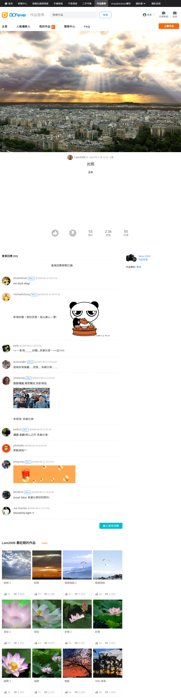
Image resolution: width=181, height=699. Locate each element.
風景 (138, 267)
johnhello (18, 445)
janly (16, 345)
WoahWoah (20, 278)
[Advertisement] (90, 203)
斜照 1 (7, 582)
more (45, 543)
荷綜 (36, 631)
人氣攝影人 (23, 26)
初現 (97, 631)
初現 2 (68, 631)
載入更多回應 (111, 525)
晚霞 (67, 655)
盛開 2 (7, 681)
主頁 (4, 26)
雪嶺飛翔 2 (71, 582)
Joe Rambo (20, 508)
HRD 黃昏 (100, 655)
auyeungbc (19, 361)
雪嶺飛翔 (100, 582)
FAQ (87, 26)
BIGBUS (18, 491)
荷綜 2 (7, 631)
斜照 (36, 582)
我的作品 (47, 27)
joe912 (17, 429)
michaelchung (21, 294)
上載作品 (169, 26)
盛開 (36, 681)
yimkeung (19, 377)
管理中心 (69, 26)
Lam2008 (76, 157)
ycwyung (18, 461)
